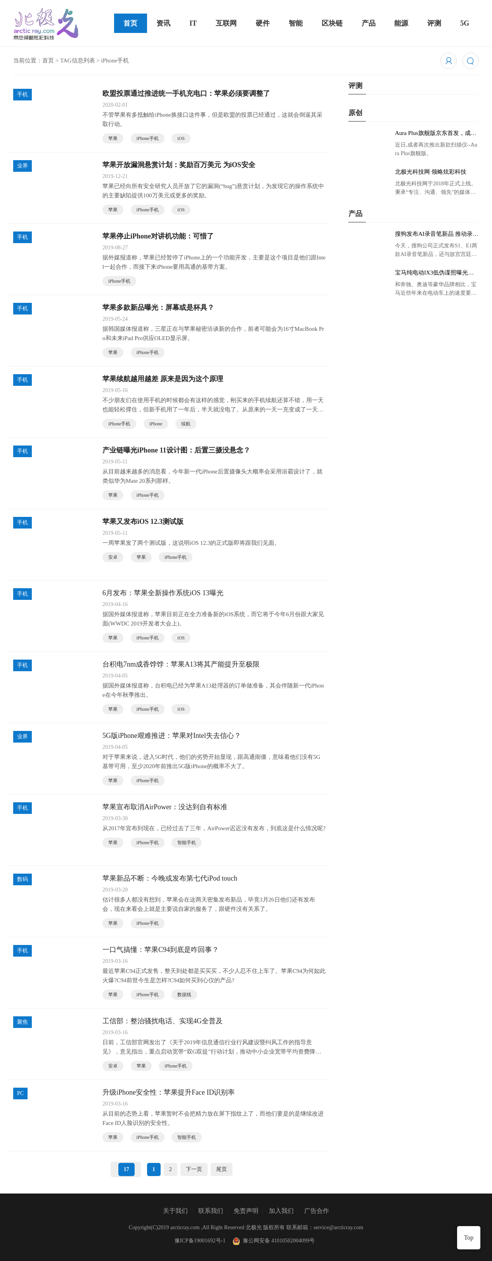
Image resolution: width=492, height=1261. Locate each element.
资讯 (163, 23)
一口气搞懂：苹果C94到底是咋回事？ (160, 950)
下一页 (194, 1169)
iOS (181, 138)
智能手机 (186, 842)
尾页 (221, 1169)
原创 (355, 113)
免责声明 (246, 1210)
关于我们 (175, 1210)
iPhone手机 (148, 138)
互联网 (226, 23)
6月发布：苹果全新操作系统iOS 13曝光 (162, 593)
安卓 (113, 557)
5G (464, 23)
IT (193, 23)
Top (469, 1237)
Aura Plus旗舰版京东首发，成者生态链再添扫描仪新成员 (435, 133)
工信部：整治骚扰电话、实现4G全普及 (162, 1021)
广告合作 (316, 1210)
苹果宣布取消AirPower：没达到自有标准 (164, 807)
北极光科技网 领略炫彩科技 (430, 172)
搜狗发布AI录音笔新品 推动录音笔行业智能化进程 (436, 234)
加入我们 (281, 1210)
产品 (369, 23)
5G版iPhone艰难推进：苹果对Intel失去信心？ (171, 735)
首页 (130, 23)
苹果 (113, 138)
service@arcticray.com (338, 1227)
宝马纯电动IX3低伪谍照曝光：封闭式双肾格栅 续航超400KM (434, 272)
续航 (186, 424)
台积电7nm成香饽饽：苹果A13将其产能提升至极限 (181, 664)
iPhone (155, 424)
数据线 (184, 994)
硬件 (263, 23)
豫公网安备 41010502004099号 (273, 1241)
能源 (401, 23)
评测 (434, 23)
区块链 (332, 23)
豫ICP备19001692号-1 (200, 1241)
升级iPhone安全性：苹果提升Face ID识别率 (168, 1092)
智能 (296, 23)
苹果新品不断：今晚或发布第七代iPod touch (169, 878)
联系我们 (210, 1210)
